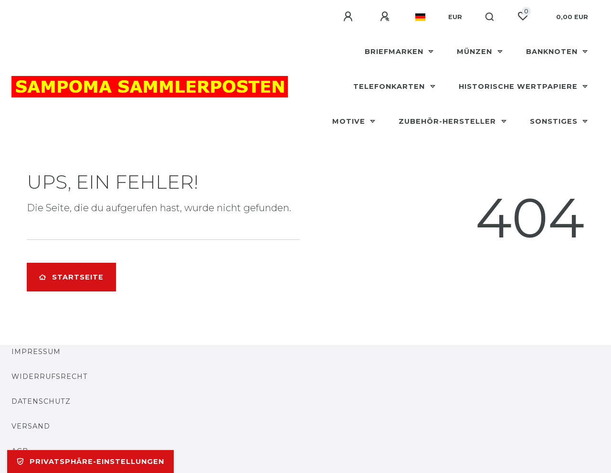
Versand (30, 426)
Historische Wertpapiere (519, 86)
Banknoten (553, 51)
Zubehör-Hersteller (448, 121)
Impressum (36, 351)
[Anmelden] (349, 16)
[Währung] (455, 17)
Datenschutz (41, 401)
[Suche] (490, 17)
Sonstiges (555, 121)
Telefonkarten (390, 86)
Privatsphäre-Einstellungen (90, 461)
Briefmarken (395, 51)
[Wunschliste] (522, 16)
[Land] (420, 17)
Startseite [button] (71, 277)
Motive (350, 121)
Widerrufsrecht (49, 376)
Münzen (476, 51)
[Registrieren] (386, 16)
